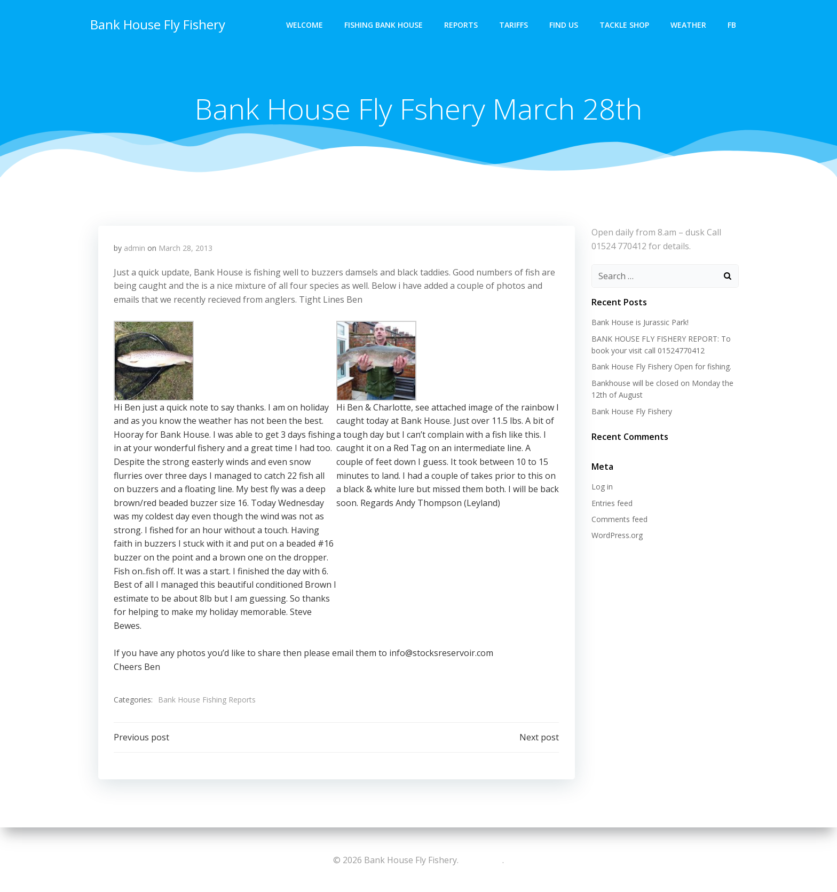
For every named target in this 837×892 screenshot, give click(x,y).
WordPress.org (616, 536)
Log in (601, 487)
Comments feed (619, 520)
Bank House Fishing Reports (207, 701)
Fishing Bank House (384, 24)
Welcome (305, 24)
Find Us (564, 24)
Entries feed (611, 503)
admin (134, 249)
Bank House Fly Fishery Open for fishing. (661, 367)
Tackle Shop (625, 24)
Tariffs (514, 24)
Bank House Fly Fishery (157, 24)
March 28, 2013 (185, 249)
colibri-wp (480, 860)
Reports (461, 24)
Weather (689, 24)
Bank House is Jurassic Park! (639, 323)
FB (732, 24)
